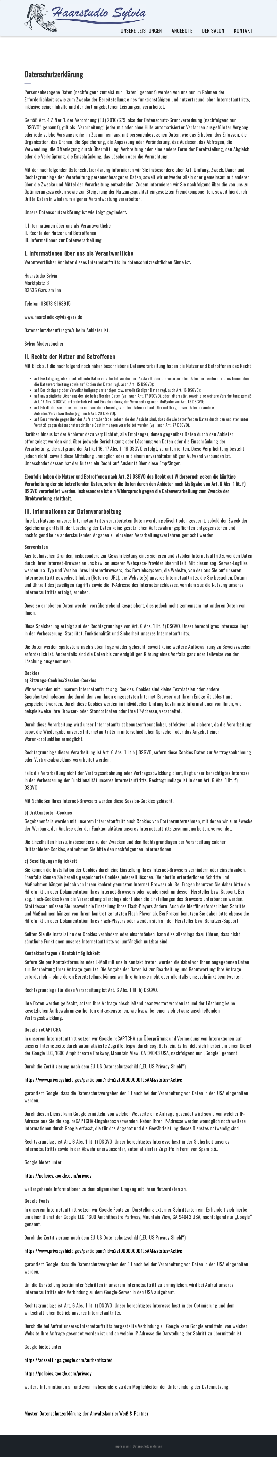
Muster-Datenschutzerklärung (53, 1413)
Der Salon (213, 30)
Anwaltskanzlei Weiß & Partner (119, 1413)
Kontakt (243, 30)
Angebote (182, 30)
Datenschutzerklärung (147, 1446)
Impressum (122, 1446)
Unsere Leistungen (141, 30)
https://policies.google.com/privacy (58, 1175)
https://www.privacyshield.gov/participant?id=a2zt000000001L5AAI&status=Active (103, 1079)
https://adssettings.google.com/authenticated (69, 1360)
